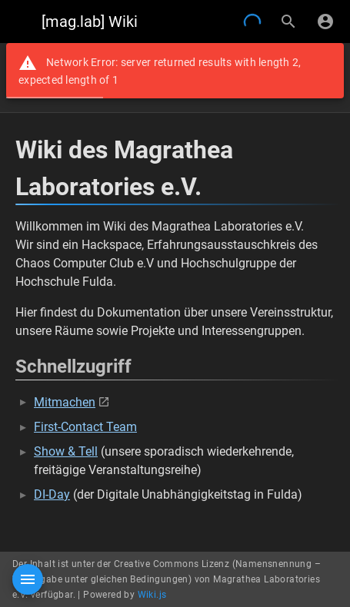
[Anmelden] (325, 21)
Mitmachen (64, 402)
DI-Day (52, 494)
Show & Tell (66, 451)
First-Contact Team (85, 427)
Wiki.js (152, 594)
